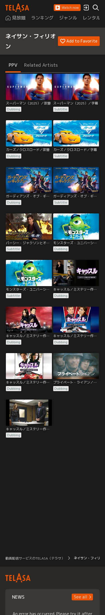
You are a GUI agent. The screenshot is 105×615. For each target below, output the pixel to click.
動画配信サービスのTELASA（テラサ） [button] (35, 558)
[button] (67, 7)
